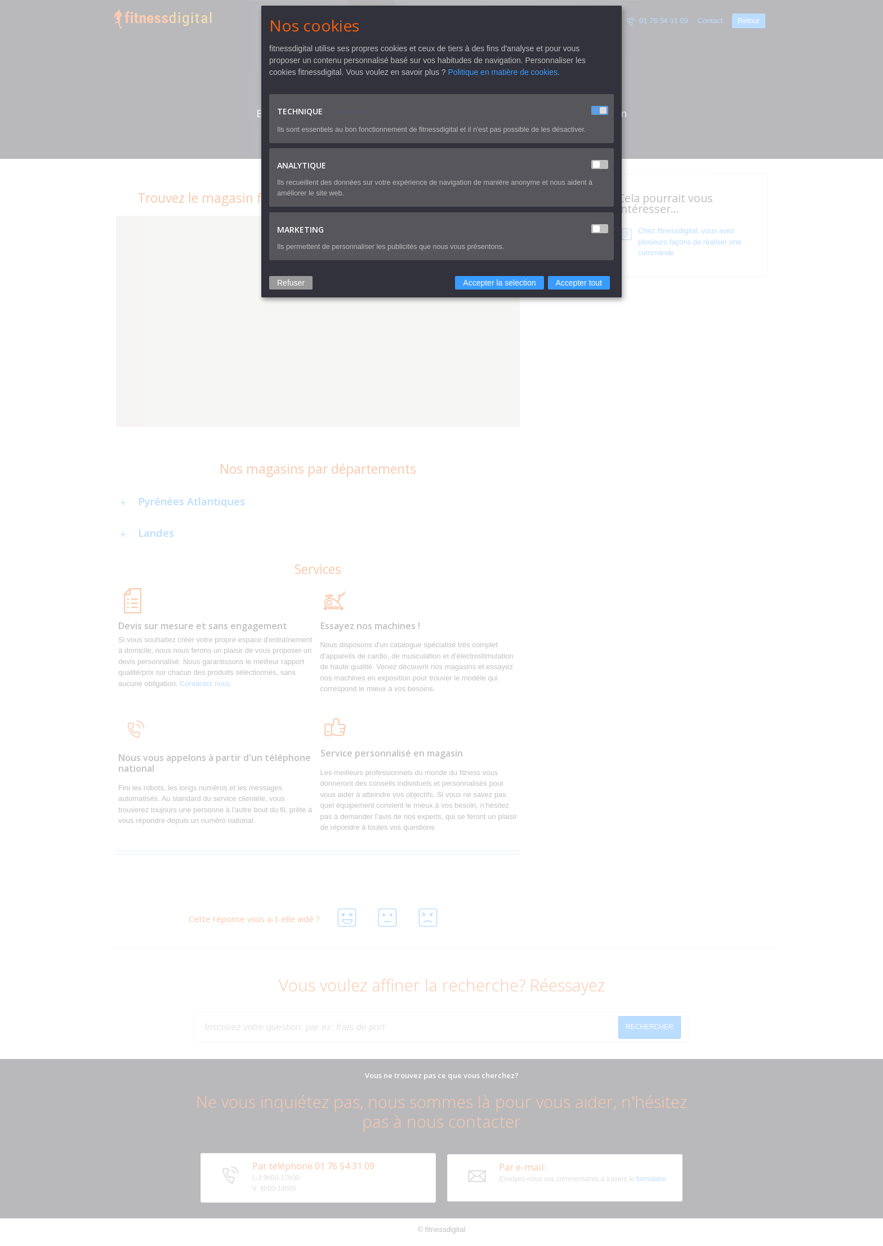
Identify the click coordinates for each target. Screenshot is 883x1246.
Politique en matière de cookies (503, 72)
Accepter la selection (499, 282)
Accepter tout (579, 282)
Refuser (291, 282)
